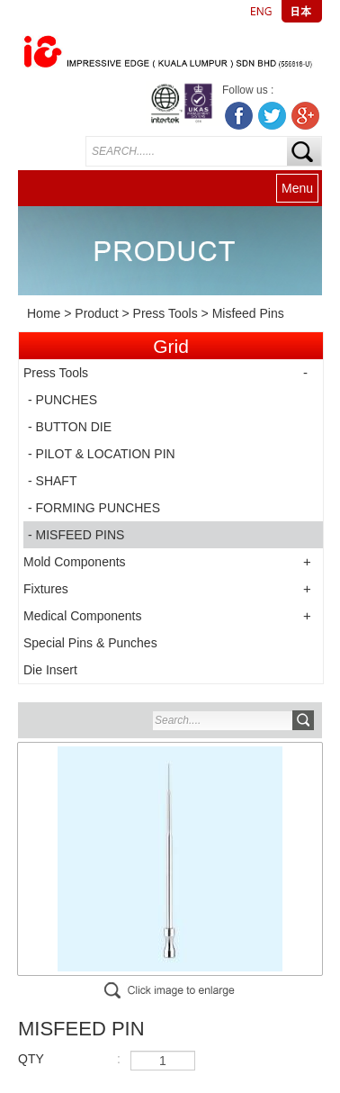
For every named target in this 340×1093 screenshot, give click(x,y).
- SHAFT (52, 481)
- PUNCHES (62, 400)
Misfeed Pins (248, 313)
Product (96, 313)
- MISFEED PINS (76, 535)
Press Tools (165, 313)
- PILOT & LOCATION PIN (101, 454)
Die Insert (50, 670)
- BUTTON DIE (70, 427)
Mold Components (74, 562)
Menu (297, 188)
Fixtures (45, 589)
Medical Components (82, 616)
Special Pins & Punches (90, 643)
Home (43, 313)
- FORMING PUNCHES (94, 508)
